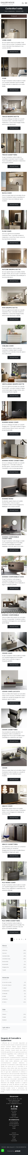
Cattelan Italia (13, 956)
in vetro (13, 1002)
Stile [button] (3, 1009)
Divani (14, 1136)
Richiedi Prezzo (14, 51)
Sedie (14, 1128)
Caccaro (13, 953)
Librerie (14, 1132)
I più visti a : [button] (6, 1027)
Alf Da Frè (13, 950)
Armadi (14, 1139)
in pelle (13, 996)
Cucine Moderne (14, 1123)
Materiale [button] (5, 977)
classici (13, 1014)
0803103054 (15, 1102)
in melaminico (13, 991)
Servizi (14, 1112)
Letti (14, 1137)
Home (6, 11)
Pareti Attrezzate (14, 1134)
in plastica (13, 999)
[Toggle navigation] (25, 3)
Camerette (14, 1140)
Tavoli (14, 1126)
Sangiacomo (13, 967)
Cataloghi (14, 1114)
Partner (14, 1115)
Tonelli (13, 970)
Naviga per (14, 16)
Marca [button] (4, 946)
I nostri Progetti (14, 1117)
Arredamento (12, 11)
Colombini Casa (13, 959)
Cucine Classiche (14, 1125)
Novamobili (13, 964)
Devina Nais (13, 961)
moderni (13, 1020)
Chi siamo (14, 1111)
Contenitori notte (19, 11)
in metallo (13, 993)
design (13, 1017)
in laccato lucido (13, 982)
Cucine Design (14, 1122)
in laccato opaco (13, 985)
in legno (13, 988)
